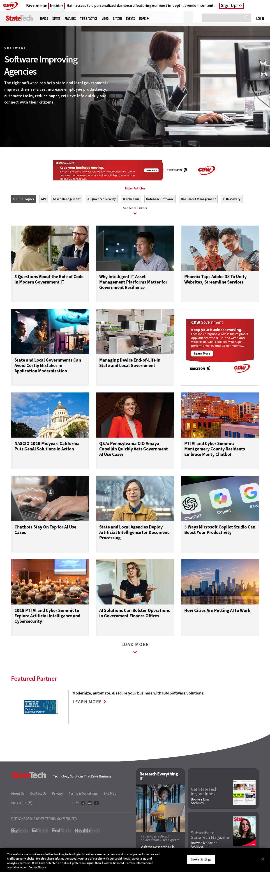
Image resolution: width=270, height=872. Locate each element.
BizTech (19, 832)
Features (70, 18)
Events (130, 18)
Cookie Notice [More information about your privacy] (37, 867)
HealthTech (87, 832)
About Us (18, 794)
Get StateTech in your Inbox (204, 792)
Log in (260, 18)
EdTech (40, 832)
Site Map (110, 794)
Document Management (198, 199)
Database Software (160, 199)
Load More (135, 650)
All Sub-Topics (23, 199)
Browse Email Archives (201, 802)
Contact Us (38, 794)
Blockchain (131, 199)
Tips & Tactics (88, 18)
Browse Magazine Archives (204, 845)
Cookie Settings (201, 859)
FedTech (61, 832)
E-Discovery (232, 199)
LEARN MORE (88, 703)
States (56, 18)
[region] (135, 860)
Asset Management (67, 199)
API (43, 199)
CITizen (117, 18)
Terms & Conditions (83, 794)
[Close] (263, 859)
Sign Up (229, 6)
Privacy (57, 794)
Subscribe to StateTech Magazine (210, 836)
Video (105, 18)
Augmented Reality (102, 199)
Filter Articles (135, 188)
